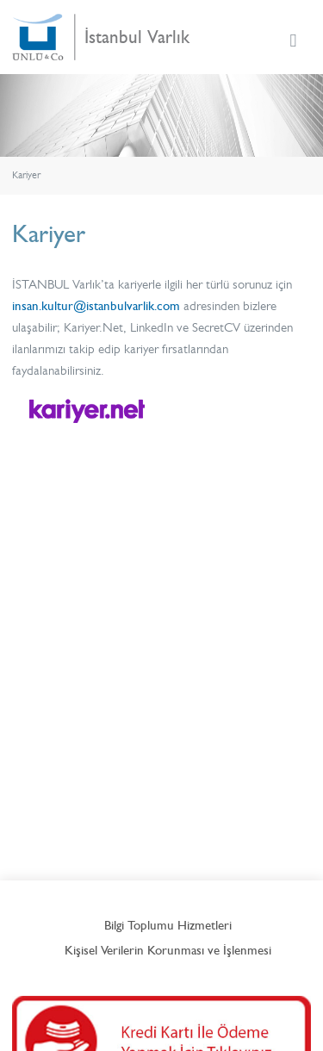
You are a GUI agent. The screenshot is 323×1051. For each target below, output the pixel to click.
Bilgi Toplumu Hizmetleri (168, 925)
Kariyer (26, 175)
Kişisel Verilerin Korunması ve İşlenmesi (168, 950)
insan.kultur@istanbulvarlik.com (96, 306)
